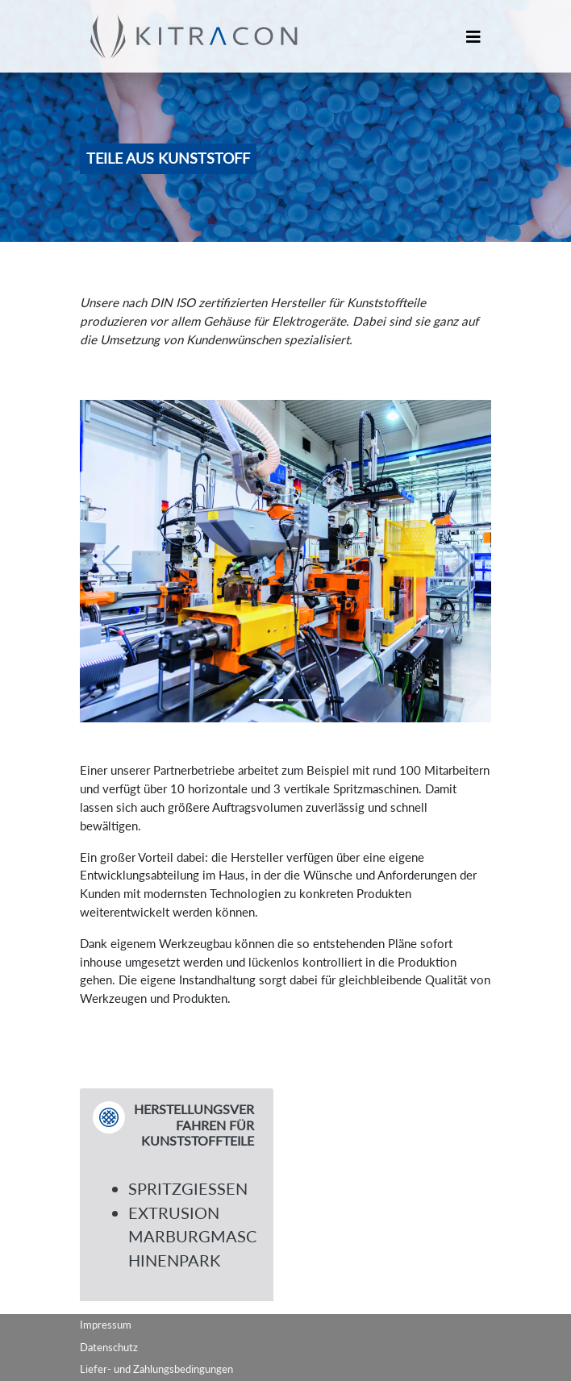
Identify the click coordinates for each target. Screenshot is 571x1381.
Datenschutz (109, 1347)
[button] (111, 561)
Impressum (105, 1324)
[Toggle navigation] (473, 36)
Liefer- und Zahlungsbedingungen (156, 1368)
